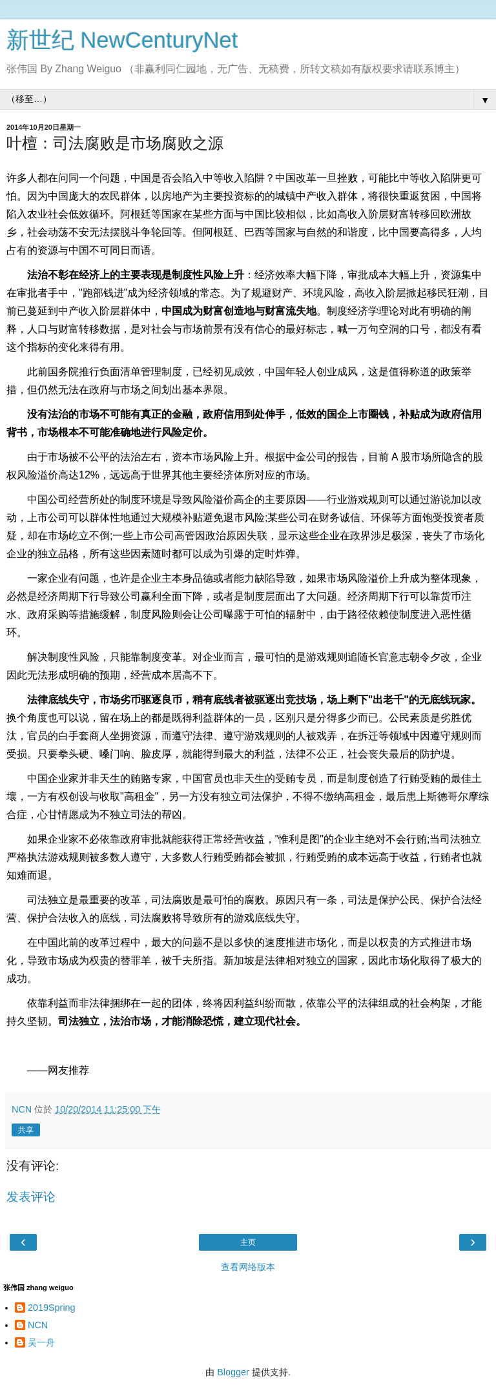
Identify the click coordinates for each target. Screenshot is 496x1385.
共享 (26, 1129)
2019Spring (52, 1307)
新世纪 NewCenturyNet (122, 40)
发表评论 (31, 1197)
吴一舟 (41, 1342)
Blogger (233, 1372)
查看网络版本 (248, 1267)
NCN (38, 1325)
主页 (248, 1242)
